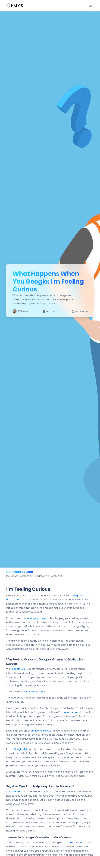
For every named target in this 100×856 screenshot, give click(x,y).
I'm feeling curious (35, 691)
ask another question (71, 712)
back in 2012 (18, 669)
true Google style (18, 749)
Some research (14, 791)
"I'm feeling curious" (41, 730)
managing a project (37, 618)
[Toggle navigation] (90, 5)
